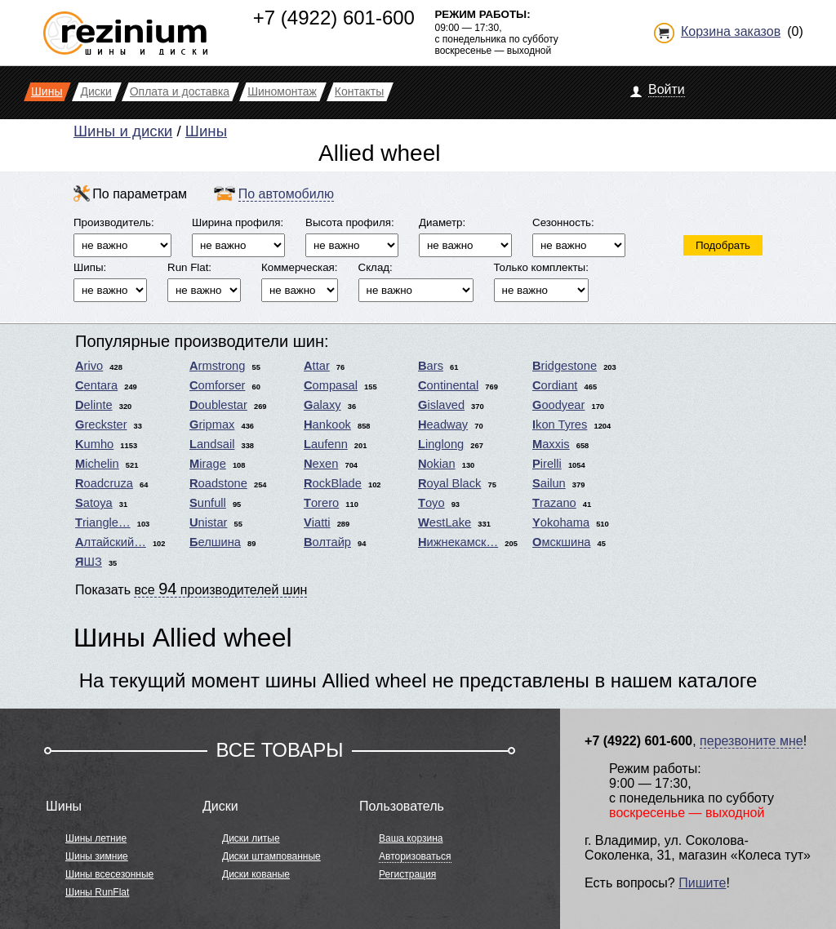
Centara (96, 385)
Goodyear (558, 404)
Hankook (327, 424)
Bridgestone (564, 365)
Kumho (94, 444)
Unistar (208, 522)
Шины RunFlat (97, 892)
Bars (430, 365)
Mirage (207, 463)
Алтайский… (110, 542)
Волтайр (327, 542)
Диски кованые (256, 874)
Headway (443, 424)
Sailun (549, 483)
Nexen (321, 463)
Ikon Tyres (559, 424)
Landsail (211, 444)
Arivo (89, 365)
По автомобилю (286, 194)
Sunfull (207, 502)
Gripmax (211, 424)
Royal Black (449, 483)
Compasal (331, 385)
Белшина (215, 542)
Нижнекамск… (458, 542)
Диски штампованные (271, 856)
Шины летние (96, 838)
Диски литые (251, 838)
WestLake (444, 522)
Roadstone (218, 483)
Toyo (431, 502)
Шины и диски (122, 131)
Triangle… (103, 522)
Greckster (101, 424)
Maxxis (551, 444)
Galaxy (322, 404)
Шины (206, 131)
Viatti (317, 522)
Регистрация (407, 874)
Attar (317, 365)
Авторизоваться (415, 856)
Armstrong (217, 365)
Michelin (97, 463)
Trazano (554, 502)
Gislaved (441, 404)
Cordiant (554, 385)
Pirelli (547, 463)
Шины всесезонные (109, 874)
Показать (191, 589)
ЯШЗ (88, 561)
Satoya (94, 502)
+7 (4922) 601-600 (334, 18)
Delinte (94, 404)
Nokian (437, 463)
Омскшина (561, 542)
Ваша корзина (410, 838)
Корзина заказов (730, 31)
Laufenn (326, 444)
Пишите (702, 883)
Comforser (217, 385)
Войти (666, 89)
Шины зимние (96, 856)
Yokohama (560, 522)
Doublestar (218, 404)
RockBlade (333, 483)
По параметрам (139, 194)
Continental (448, 385)
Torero (321, 502)
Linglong (441, 444)
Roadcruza (104, 483)
